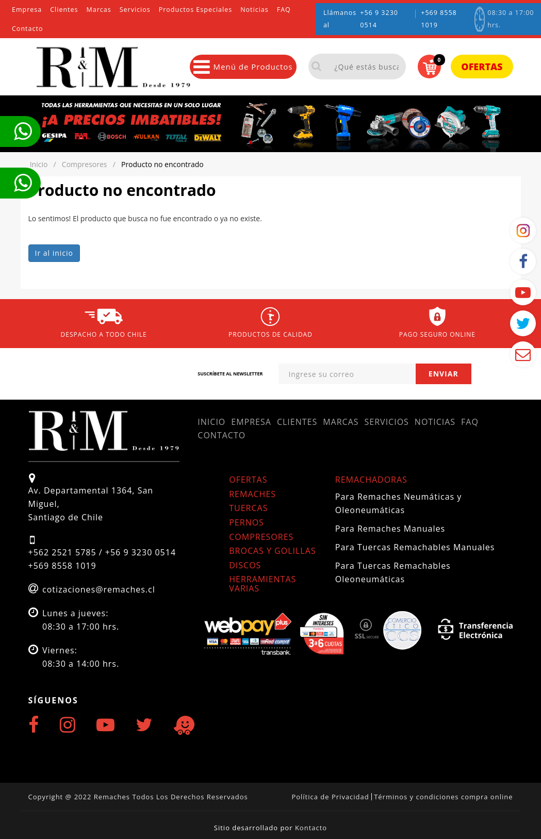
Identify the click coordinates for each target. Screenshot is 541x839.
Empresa (27, 9)
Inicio (211, 421)
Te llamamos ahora (23, 131)
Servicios (135, 9)
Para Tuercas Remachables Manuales (415, 547)
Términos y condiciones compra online (443, 796)
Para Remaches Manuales (390, 528)
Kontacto (311, 827)
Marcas (99, 9)
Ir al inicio (54, 253)
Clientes (64, 9)
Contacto (27, 28)
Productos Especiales (195, 9)
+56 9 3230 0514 (379, 18)
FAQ (284, 9)
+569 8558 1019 (438, 18)
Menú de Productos (242, 66)
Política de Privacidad (330, 796)
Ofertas (481, 66)
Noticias (254, 9)
